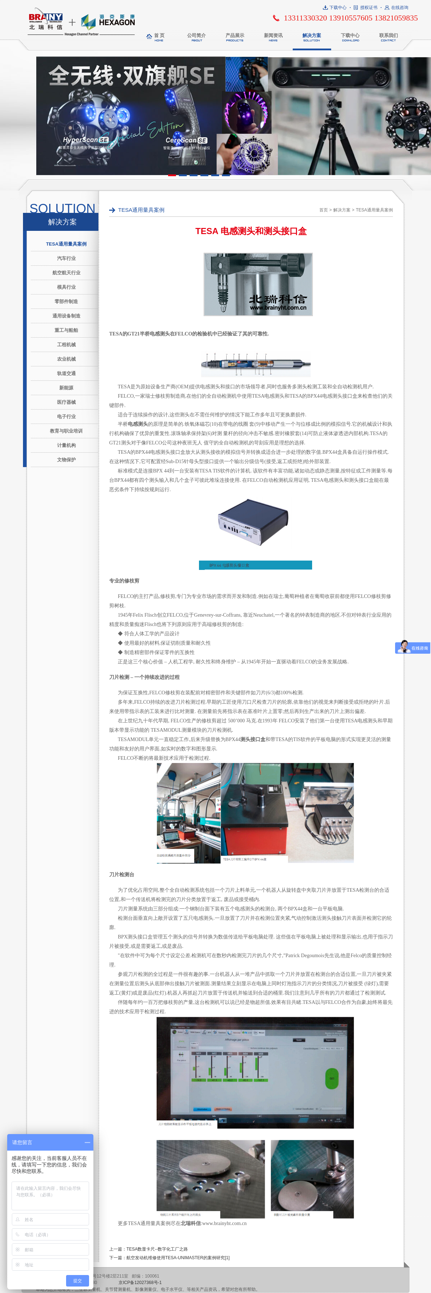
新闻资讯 (273, 35)
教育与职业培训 (66, 431)
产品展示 (235, 35)
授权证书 (368, 7)
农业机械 (66, 359)
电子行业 (66, 416)
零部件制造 (66, 301)
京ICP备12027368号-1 (140, 1282)
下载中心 (338, 7)
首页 (323, 210)
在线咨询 (399, 7)
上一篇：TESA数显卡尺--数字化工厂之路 (148, 1249)
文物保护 (66, 459)
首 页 (159, 35)
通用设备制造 (66, 316)
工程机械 (66, 344)
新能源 (66, 387)
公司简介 (196, 35)
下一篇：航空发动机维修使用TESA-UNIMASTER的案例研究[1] (169, 1257)
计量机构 (66, 445)
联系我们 (388, 35)
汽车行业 (66, 258)
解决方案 (311, 35)
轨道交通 (66, 373)
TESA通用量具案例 (66, 244)
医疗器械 (66, 402)
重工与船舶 (66, 330)
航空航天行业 (66, 272)
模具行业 (66, 287)
